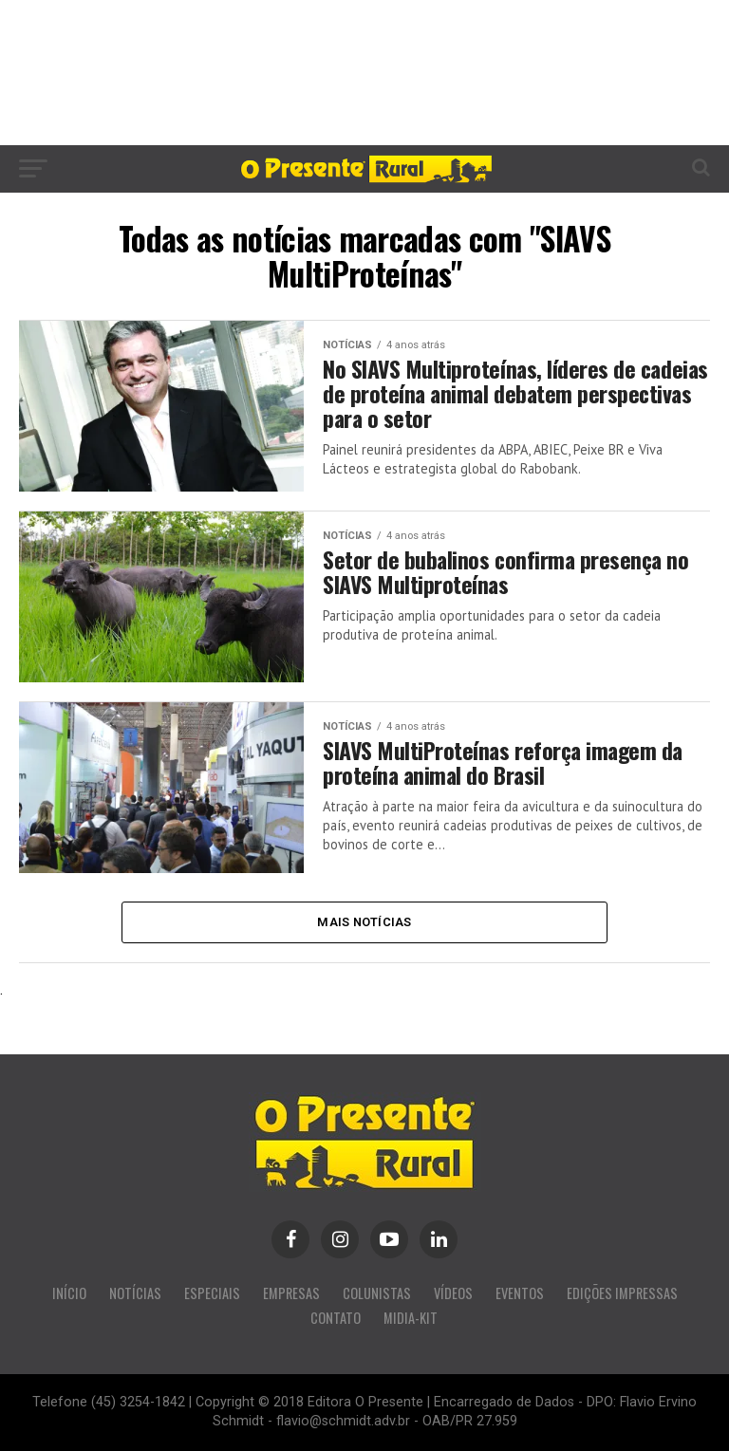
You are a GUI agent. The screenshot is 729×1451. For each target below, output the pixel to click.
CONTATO (335, 1319)
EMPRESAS (291, 1294)
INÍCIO (69, 1294)
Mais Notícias (364, 922)
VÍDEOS (453, 1294)
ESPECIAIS (212, 1294)
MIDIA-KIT (410, 1319)
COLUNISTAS (377, 1294)
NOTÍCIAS (135, 1294)
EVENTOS (519, 1294)
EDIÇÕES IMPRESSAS (622, 1294)
